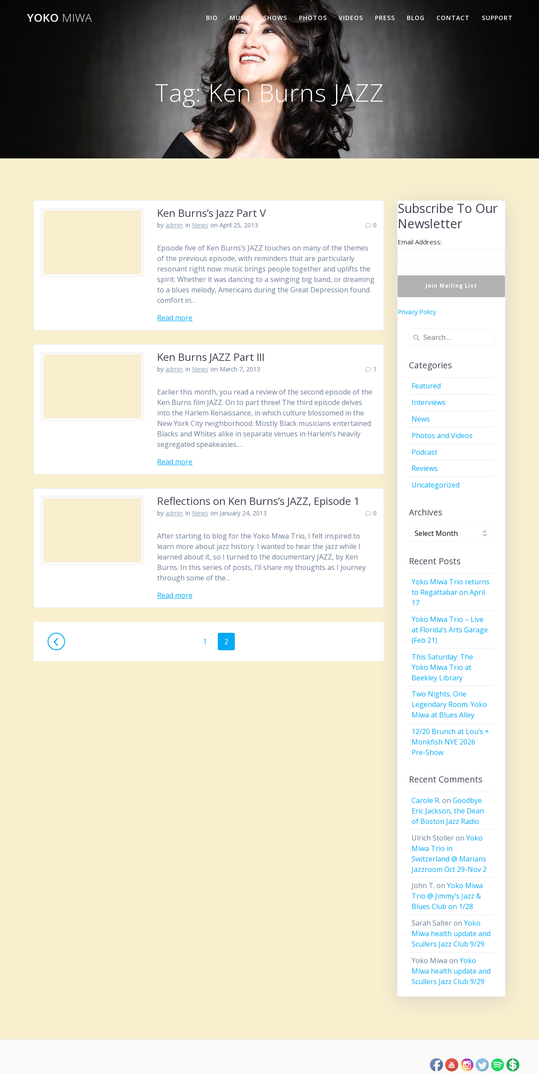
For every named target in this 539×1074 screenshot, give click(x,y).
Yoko (59, 18)
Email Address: (420, 241)
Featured (426, 386)
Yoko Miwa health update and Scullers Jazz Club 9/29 (451, 933)
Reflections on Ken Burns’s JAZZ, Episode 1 (258, 501)
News (200, 225)
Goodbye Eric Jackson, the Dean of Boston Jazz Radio (448, 811)
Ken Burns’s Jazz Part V (211, 213)
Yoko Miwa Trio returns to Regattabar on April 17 (451, 592)
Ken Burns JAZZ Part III (210, 357)
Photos (313, 18)
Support (497, 18)
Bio (212, 18)
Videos (351, 18)
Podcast (424, 452)
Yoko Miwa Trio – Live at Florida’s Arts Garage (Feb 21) (450, 629)
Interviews (429, 402)
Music (240, 18)
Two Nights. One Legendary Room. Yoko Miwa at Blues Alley (449, 704)
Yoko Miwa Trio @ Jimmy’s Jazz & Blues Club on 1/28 (447, 896)
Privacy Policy (417, 312)
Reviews (425, 468)
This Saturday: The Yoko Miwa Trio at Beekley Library (442, 667)
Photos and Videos (442, 435)
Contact (453, 18)
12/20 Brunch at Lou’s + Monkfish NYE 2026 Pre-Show (450, 742)
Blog (416, 18)
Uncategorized (436, 485)
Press (385, 18)
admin (174, 225)
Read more (174, 318)
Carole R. (426, 800)
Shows (275, 18)
